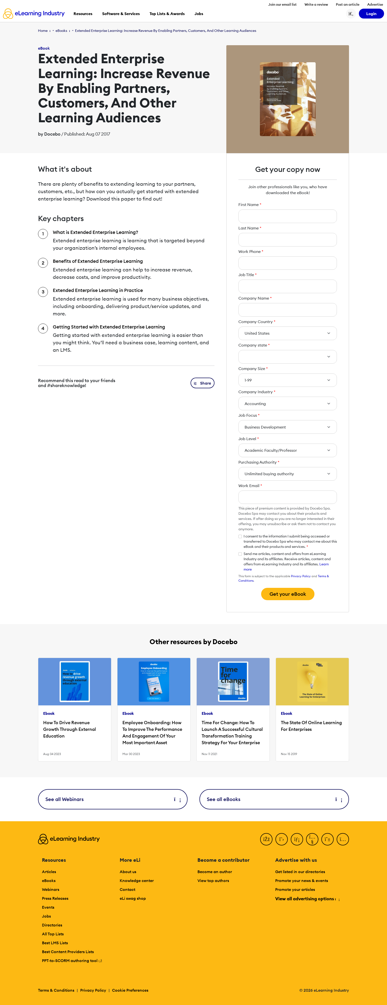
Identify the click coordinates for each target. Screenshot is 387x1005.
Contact (127, 889)
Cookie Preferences (130, 990)
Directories (52, 925)
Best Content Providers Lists (68, 951)
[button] (203, 383)
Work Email (250, 485)
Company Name (255, 298)
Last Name (249, 228)
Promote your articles (295, 889)
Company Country (256, 321)
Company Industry (256, 391)
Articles (49, 871)
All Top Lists (53, 933)
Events (48, 907)
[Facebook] (266, 839)
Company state (254, 345)
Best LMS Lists (55, 942)
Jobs (46, 916)
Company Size (253, 368)
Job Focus (249, 415)
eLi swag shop (133, 898)
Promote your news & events (301, 880)
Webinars (50, 889)
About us (128, 871)
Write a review (316, 4)
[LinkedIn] (297, 839)
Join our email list (282, 4)
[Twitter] (281, 839)
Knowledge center (137, 880)
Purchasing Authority (258, 462)
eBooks (61, 30)
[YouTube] (312, 839)
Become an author (214, 871)
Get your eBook (288, 594)
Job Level (248, 438)
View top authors (213, 880)
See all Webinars (112, 799)
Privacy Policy (301, 576)
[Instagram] (343, 839)
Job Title (247, 274)
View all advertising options (307, 899)
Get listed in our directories (300, 871)
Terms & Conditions (56, 990)
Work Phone (250, 251)
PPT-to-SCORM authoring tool (72, 960)
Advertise (375, 4)
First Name (249, 204)
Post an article (347, 4)
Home (43, 30)
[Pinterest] (327, 839)
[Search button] (351, 14)
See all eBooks (274, 799)
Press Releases (55, 898)
